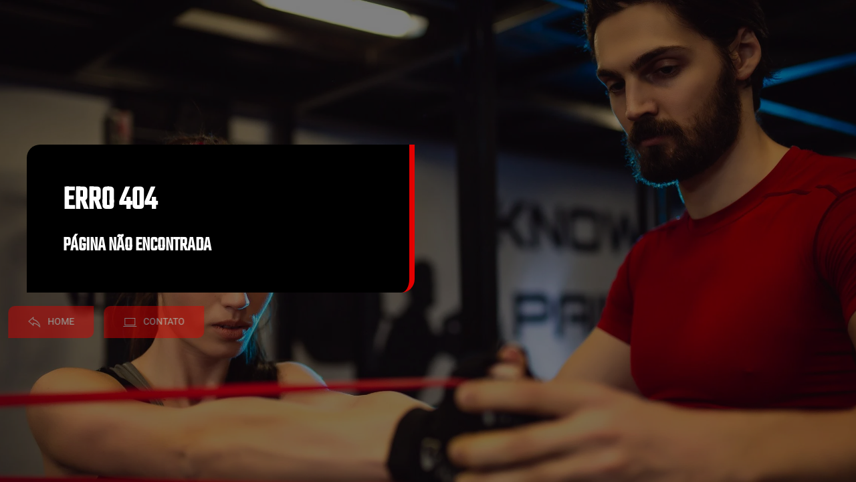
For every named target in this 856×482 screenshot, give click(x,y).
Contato (141, 322)
